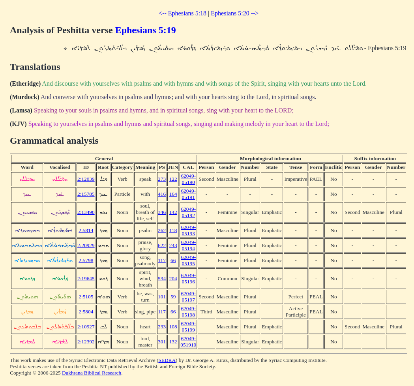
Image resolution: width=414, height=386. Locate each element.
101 (162, 297)
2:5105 (86, 297)
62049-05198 (188, 311)
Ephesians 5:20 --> (235, 13)
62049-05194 (188, 245)
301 (162, 342)
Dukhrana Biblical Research (91, 373)
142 (173, 212)
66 (173, 260)
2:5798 (86, 260)
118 (173, 230)
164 (173, 194)
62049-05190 (188, 179)
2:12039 (86, 179)
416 (162, 194)
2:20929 (86, 245)
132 (173, 342)
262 (162, 230)
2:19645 (86, 278)
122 (173, 179)
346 (162, 212)
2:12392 (86, 342)
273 (162, 179)
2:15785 (86, 194)
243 (173, 245)
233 (162, 327)
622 (162, 245)
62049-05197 (188, 296)
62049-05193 (188, 230)
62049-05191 (188, 194)
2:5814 (86, 230)
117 (162, 260)
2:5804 (86, 312)
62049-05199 (188, 326)
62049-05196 (188, 278)
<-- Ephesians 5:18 (182, 13)
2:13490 (86, 212)
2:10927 (86, 327)
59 (173, 297)
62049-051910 (188, 341)
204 (173, 278)
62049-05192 (188, 212)
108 (173, 327)
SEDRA (167, 360)
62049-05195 (188, 260)
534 (162, 278)
